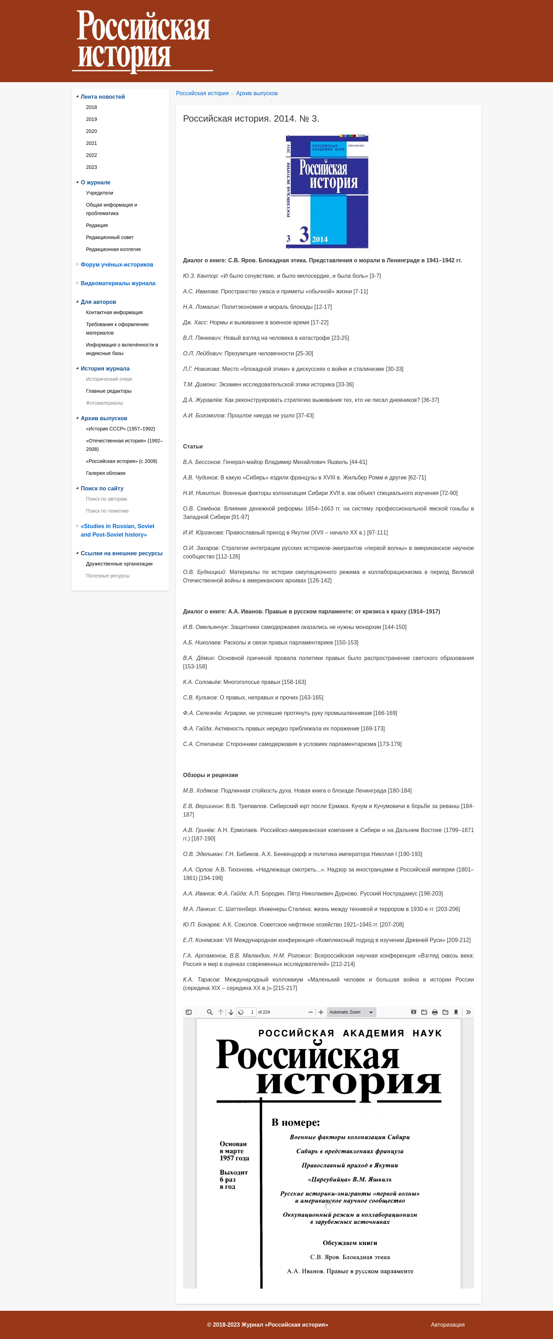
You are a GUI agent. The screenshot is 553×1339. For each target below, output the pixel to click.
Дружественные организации (119, 564)
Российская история (202, 93)
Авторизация (448, 1325)
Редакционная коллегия (113, 249)
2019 (91, 119)
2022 (91, 155)
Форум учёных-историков (117, 265)
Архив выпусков (257, 93)
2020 (91, 131)
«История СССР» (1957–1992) (120, 429)
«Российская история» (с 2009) (121, 461)
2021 (91, 143)
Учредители (99, 193)
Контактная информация (114, 312)
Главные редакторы (109, 391)
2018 (91, 107)
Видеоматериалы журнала (118, 283)
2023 (91, 167)
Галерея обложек (106, 473)
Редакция (97, 225)
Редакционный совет (110, 237)
